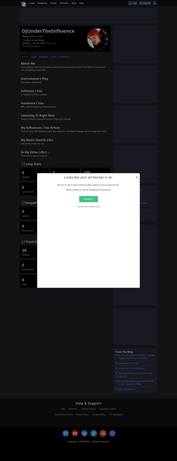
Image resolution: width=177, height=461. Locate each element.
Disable (88, 199)
